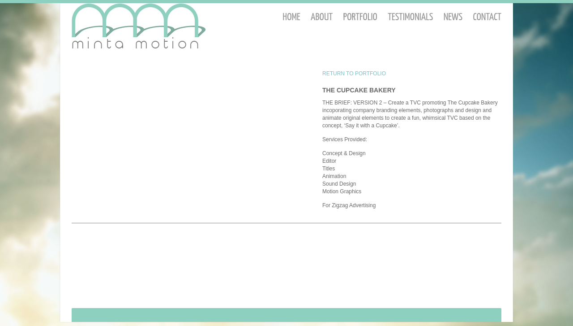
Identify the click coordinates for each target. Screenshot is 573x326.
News (453, 17)
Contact (487, 17)
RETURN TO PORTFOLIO (354, 73)
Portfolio (360, 17)
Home (291, 17)
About (322, 17)
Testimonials (410, 17)
